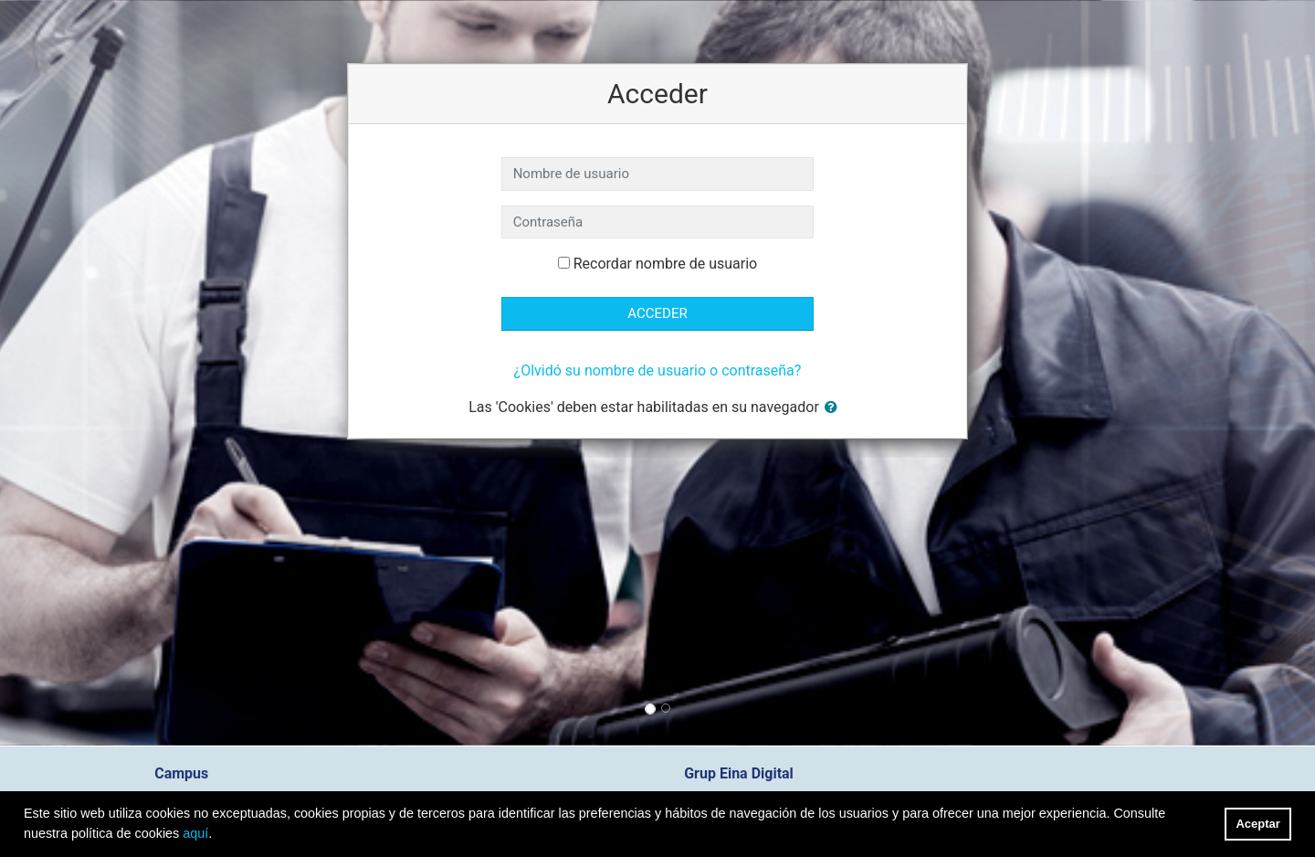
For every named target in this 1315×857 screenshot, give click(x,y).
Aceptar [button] (1258, 824)
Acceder (657, 313)
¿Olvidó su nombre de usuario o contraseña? (658, 370)
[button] (835, 408)
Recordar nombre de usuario (665, 263)
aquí (195, 833)
